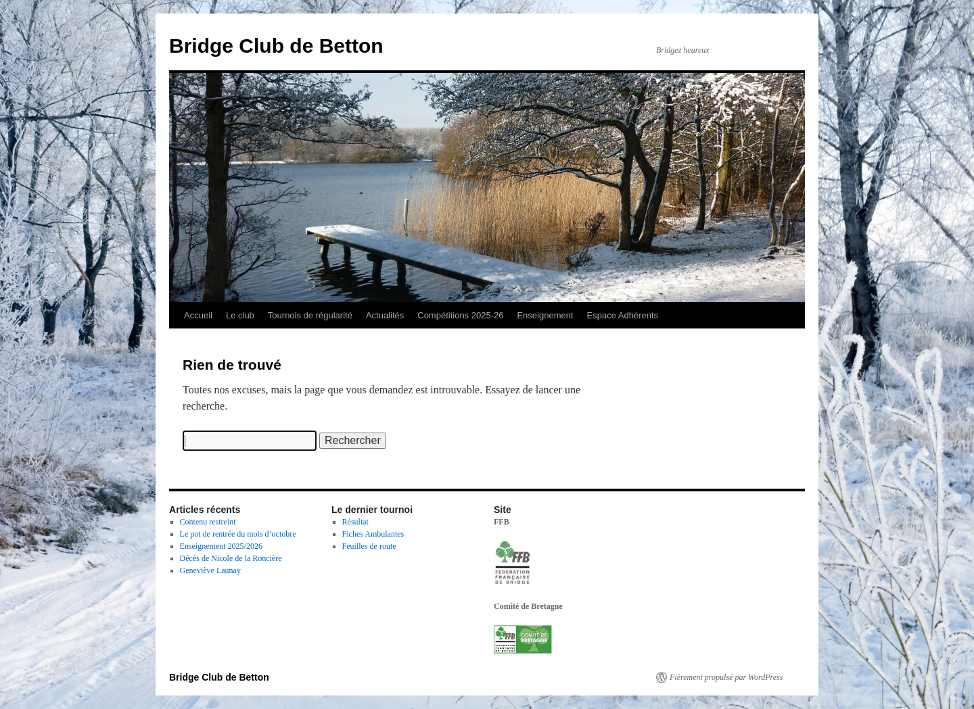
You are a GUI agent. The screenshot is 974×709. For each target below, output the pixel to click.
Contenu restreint (208, 522)
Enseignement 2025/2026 (221, 546)
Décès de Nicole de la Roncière (231, 558)
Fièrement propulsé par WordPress (726, 677)
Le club (240, 315)
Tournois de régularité (310, 315)
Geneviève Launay (210, 570)
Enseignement (545, 315)
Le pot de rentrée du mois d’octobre (238, 534)
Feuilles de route (369, 546)
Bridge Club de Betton (276, 45)
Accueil (198, 315)
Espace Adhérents (623, 315)
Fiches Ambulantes (373, 534)
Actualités (385, 315)
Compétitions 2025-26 (460, 315)
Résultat (355, 522)
